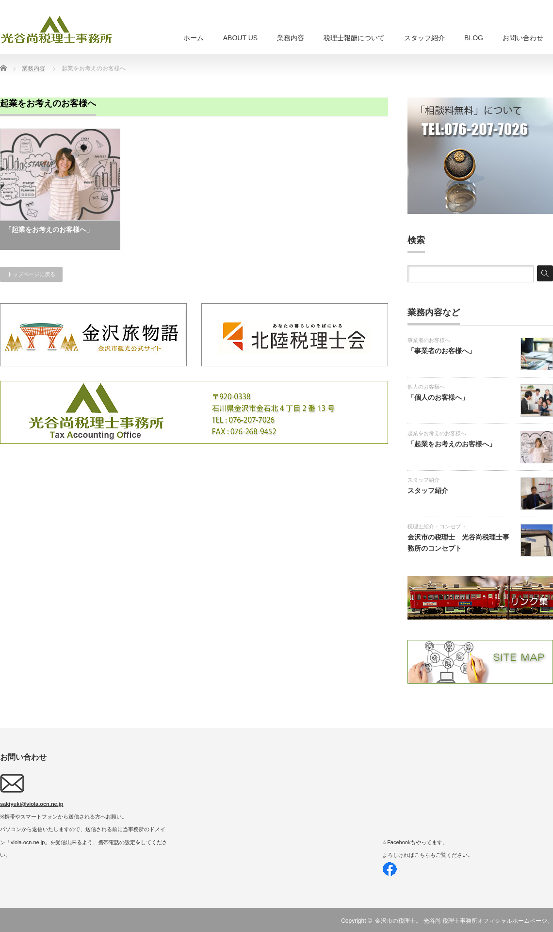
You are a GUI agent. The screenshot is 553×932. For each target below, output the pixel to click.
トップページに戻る (31, 274)
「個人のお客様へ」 (438, 397)
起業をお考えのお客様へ (436, 433)
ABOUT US (240, 38)
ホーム (193, 38)
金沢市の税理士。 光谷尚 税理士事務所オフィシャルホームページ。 (464, 920)
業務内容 (290, 38)
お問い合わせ (523, 38)
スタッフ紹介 (424, 38)
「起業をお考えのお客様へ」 (49, 229)
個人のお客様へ (426, 387)
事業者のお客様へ (428, 340)
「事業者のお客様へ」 (441, 351)
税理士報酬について (354, 38)
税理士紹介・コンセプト (436, 526)
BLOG (473, 38)
